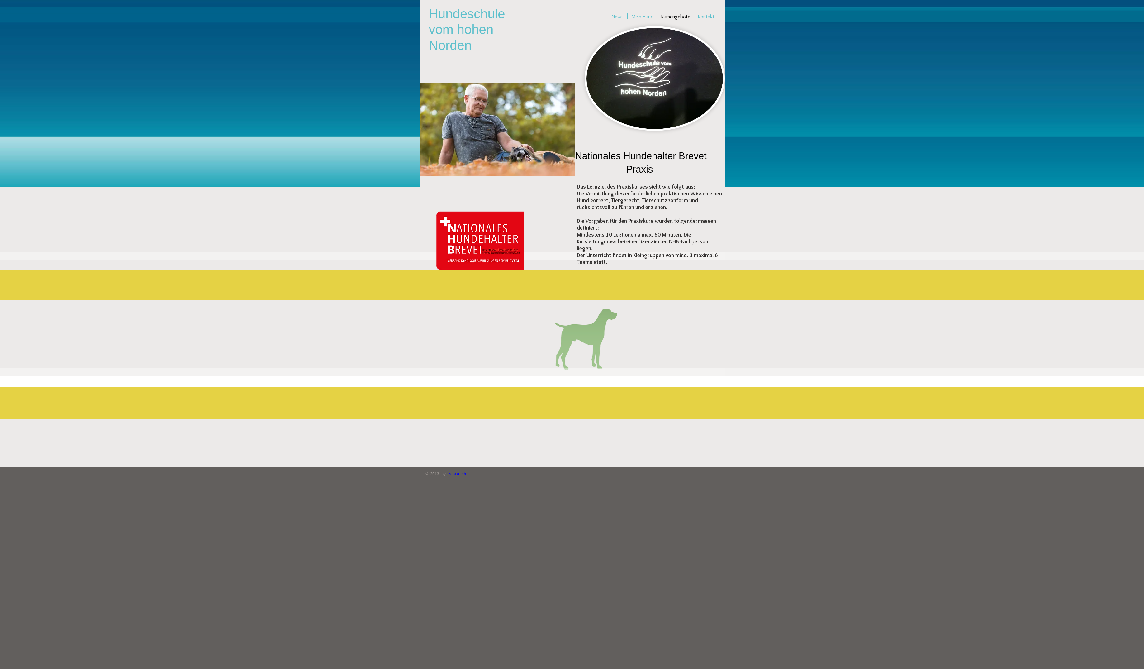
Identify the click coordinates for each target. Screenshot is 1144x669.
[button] (573, 269)
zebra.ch (457, 474)
